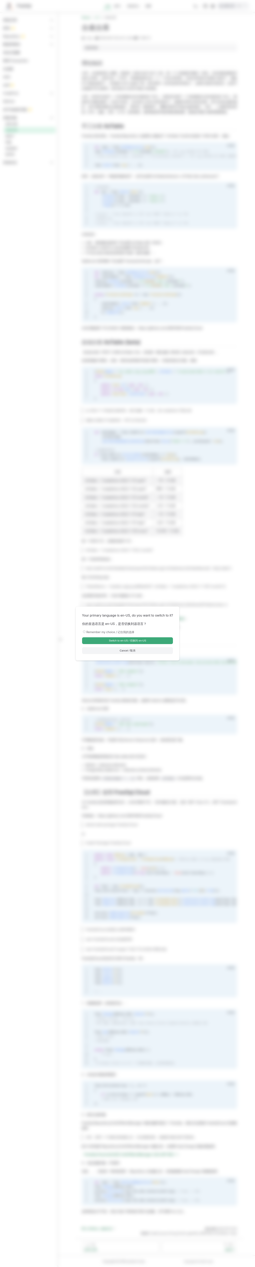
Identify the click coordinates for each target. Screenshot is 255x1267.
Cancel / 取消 (127, 650)
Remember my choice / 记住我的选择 (110, 632)
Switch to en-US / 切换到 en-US (127, 640)
